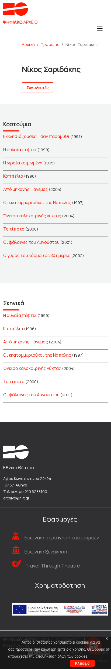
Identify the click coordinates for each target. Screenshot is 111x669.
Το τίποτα (14, 229)
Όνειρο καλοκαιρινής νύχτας (32, 216)
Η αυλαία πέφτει (20, 150)
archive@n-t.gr (16, 498)
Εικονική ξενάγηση (45, 551)
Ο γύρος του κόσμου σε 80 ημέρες (36, 255)
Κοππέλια (13, 176)
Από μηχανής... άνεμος (25, 189)
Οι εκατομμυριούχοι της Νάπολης (37, 202)
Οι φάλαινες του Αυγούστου (31, 242)
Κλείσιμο (82, 663)
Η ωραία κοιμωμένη (22, 163)
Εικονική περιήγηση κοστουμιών (61, 537)
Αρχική (28, 44)
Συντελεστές (37, 87)
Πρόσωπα (50, 44)
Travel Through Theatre (52, 565)
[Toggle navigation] (100, 30)
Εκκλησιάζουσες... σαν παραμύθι (36, 136)
